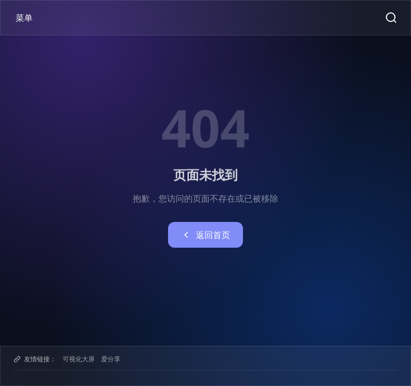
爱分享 (110, 359)
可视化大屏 (79, 359)
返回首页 (205, 235)
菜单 (24, 18)
